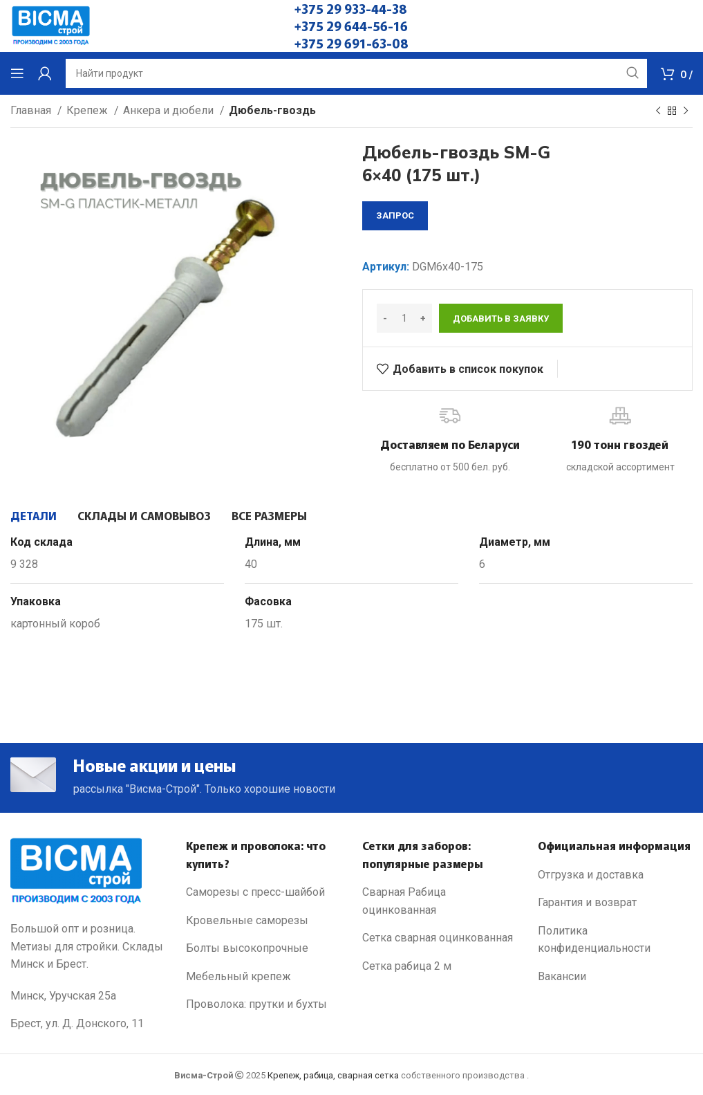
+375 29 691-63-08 (351, 43)
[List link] (263, 892)
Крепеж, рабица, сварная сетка (333, 1075)
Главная (32, 110)
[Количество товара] (404, 318)
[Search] (356, 73)
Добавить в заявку (501, 318)
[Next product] (686, 111)
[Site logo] (50, 25)
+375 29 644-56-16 (351, 26)
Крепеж (88, 110)
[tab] (33, 515)
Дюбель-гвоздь (272, 110)
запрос (395, 215)
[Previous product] (658, 111)
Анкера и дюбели (169, 110)
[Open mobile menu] (17, 73)
